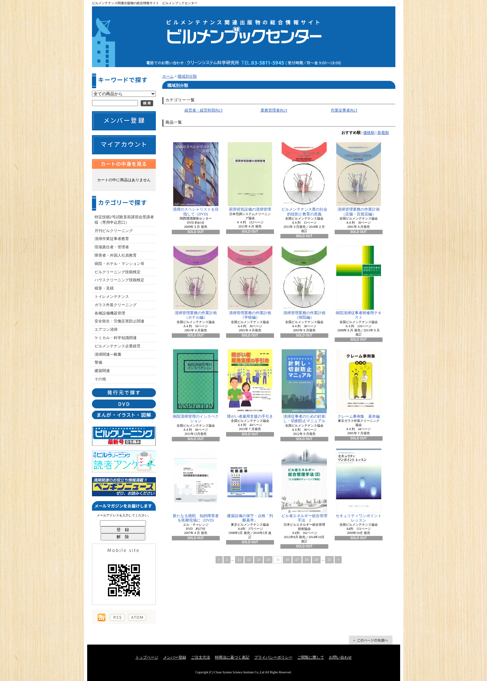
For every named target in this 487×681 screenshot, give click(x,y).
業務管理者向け (274, 110)
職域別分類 (187, 76)
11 (239, 559)
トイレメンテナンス (112, 296)
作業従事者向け (344, 110)
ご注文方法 (200, 657)
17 (297, 559)
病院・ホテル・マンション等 (119, 263)
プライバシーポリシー (273, 657)
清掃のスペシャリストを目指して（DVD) (196, 179)
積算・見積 (104, 288)
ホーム (168, 76)
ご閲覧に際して (310, 657)
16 (287, 559)
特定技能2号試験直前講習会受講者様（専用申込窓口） (124, 220)
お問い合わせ (340, 657)
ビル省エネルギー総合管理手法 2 (304, 485)
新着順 (383, 132)
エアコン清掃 (106, 329)
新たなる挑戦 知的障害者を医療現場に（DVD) (196, 485)
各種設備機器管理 (110, 313)
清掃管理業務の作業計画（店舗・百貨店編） (358, 179)
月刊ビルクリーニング (114, 230)
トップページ (146, 657)
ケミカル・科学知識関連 (116, 338)
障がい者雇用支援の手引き (250, 384)
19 (316, 559)
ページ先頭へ (370, 640)
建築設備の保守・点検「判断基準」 (250, 485)
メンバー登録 (174, 657)
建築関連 (102, 370)
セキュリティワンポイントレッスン (359, 485)
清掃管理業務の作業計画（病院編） (304, 283)
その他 (100, 379)
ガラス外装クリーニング (116, 305)
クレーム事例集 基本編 (358, 384)
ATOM (137, 617)
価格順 (369, 132)
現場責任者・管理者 (112, 247)
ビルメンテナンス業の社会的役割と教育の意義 (304, 179)
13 (258, 559)
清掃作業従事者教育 (112, 238)
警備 (98, 362)
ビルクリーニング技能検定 (118, 272)
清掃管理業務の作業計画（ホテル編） (195, 283)
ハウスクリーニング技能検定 (119, 280)
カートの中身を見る (124, 164)
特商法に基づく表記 (232, 657)
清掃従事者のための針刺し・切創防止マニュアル (304, 386)
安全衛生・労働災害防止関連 (119, 321)
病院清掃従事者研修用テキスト (359, 283)
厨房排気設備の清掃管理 (250, 177)
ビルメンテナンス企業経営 (118, 346)
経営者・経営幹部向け (204, 110)
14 (268, 559)
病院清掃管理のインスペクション (196, 386)
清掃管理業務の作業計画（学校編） (250, 283)
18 (306, 559)
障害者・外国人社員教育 (116, 255)
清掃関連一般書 (108, 354)
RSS (117, 617)
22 (329, 559)
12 (249, 559)
